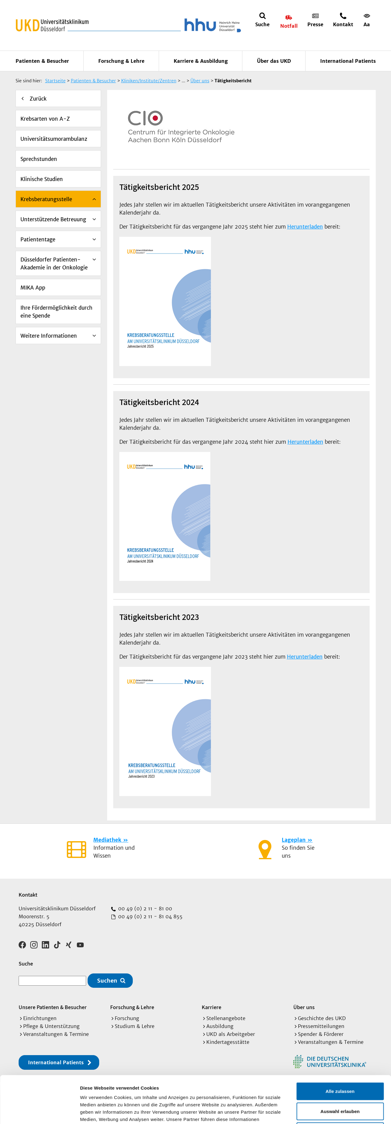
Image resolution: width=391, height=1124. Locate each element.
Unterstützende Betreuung (53, 219)
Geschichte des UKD (322, 1018)
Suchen (107, 980)
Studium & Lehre (134, 1026)
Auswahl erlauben (340, 1064)
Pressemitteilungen (321, 1026)
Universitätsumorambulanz (53, 139)
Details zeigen (324, 1112)
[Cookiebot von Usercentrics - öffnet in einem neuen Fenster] (39, 1112)
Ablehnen (340, 1084)
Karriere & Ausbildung (201, 61)
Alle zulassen (339, 1044)
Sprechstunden (38, 159)
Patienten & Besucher (42, 61)
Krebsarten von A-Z (45, 119)
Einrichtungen (39, 1018)
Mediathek (107, 840)
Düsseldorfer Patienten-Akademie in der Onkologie (54, 263)
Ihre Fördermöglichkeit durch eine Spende (56, 311)
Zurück (38, 98)
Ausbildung (220, 1026)
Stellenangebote (225, 1018)
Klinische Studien (41, 179)
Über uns (304, 1007)
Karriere (211, 1007)
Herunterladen (305, 226)
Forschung (127, 1018)
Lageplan (294, 840)
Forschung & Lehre (121, 61)
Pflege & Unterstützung (51, 1026)
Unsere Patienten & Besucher (53, 1007)
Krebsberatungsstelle (46, 199)
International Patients (348, 61)
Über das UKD (274, 61)
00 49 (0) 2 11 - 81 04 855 (150, 916)
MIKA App (32, 287)
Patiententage (37, 239)
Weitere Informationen (48, 336)
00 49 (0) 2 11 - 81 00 (144, 908)
